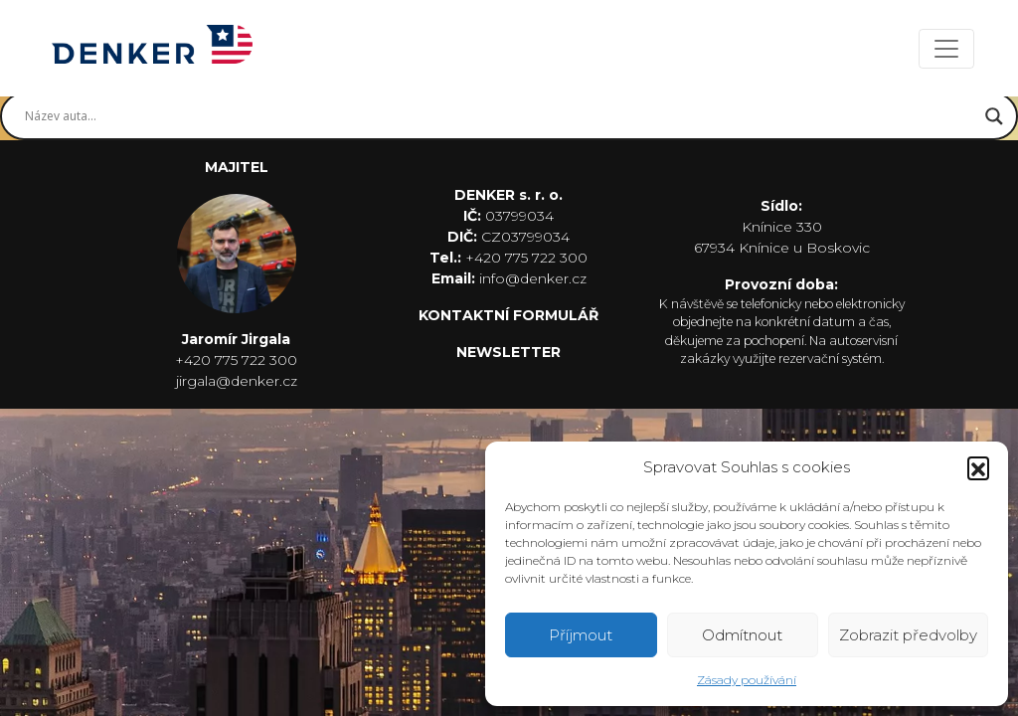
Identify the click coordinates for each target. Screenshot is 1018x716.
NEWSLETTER (508, 352)
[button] (978, 467)
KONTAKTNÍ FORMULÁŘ (508, 315)
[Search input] (500, 116)
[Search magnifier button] (994, 116)
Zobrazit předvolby (908, 635)
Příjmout (580, 635)
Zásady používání (746, 679)
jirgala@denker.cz (236, 381)
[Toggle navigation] (946, 49)
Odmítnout (742, 635)
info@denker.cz (533, 278)
